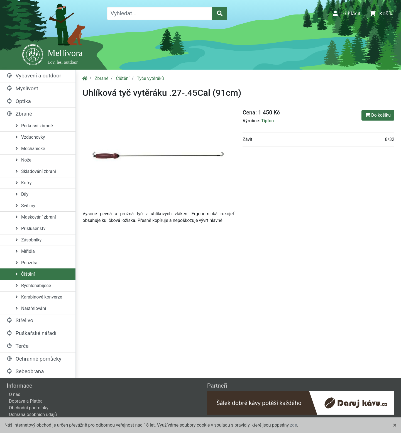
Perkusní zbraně (34, 125)
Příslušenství (31, 228)
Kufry (23, 182)
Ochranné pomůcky (34, 359)
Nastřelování (31, 308)
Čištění (25, 274)
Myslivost (22, 88)
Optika (19, 101)
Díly (22, 194)
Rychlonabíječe (33, 285)
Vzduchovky (30, 137)
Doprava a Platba (26, 401)
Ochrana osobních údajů (33, 414)
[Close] (395, 425)
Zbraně (19, 114)
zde (293, 425)
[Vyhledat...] (159, 13)
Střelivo (20, 320)
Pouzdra (27, 262)
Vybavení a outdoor (34, 75)
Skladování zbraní (36, 171)
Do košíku (378, 115)
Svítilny (25, 205)
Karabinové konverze (39, 297)
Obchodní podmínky (28, 407)
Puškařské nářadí (32, 333)
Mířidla (25, 251)
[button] (93, 155)
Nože (23, 160)
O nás (14, 394)
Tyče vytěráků (150, 78)
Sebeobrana (25, 371)
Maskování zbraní (36, 217)
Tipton (267, 120)
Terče (18, 346)
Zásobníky (28, 240)
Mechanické (30, 148)
